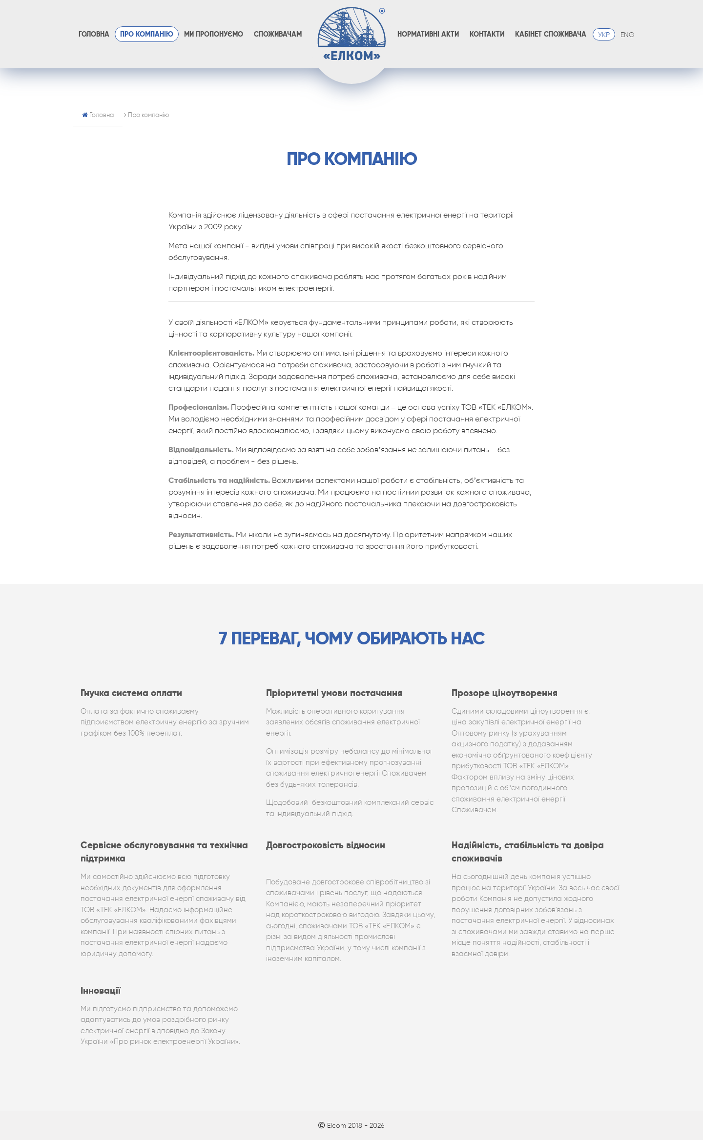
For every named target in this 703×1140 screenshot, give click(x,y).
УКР (604, 35)
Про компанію (146, 34)
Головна (94, 34)
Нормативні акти (428, 34)
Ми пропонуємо (213, 34)
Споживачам (278, 34)
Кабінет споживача (550, 34)
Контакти (487, 34)
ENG (627, 35)
